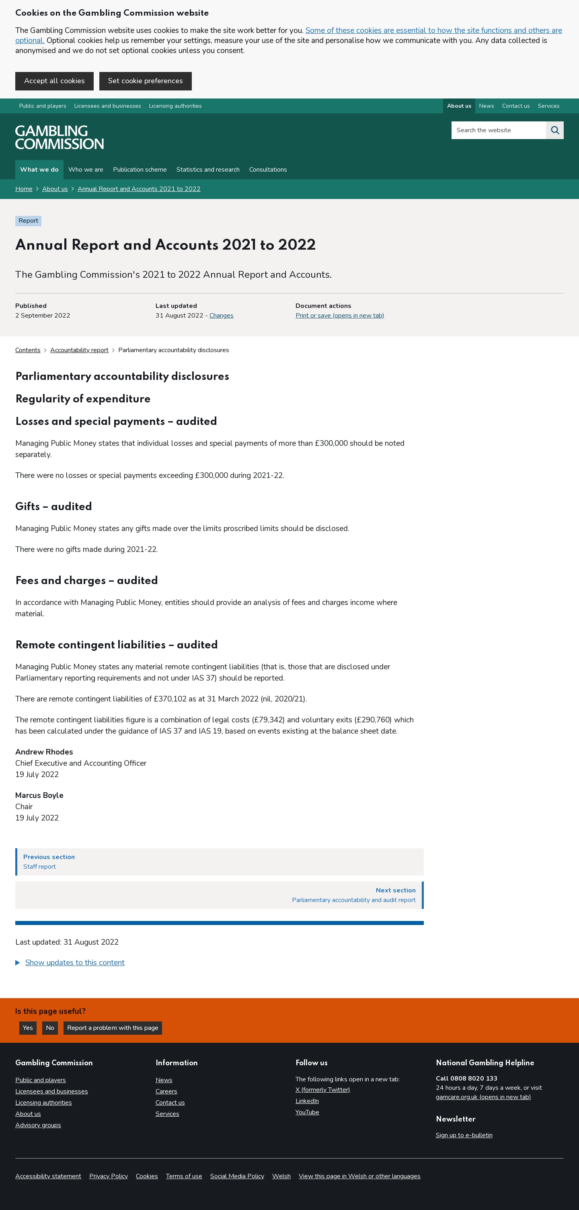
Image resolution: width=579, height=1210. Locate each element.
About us (55, 189)
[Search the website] (555, 130)
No (52, 1027)
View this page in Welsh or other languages (360, 1176)
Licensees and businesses (107, 106)
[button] (70, 963)
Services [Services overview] (549, 106)
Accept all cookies (54, 81)
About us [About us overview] (459, 106)
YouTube (307, 1112)
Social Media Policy (237, 1176)
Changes (221, 315)
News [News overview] (486, 106)
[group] (219, 964)
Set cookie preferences (145, 81)
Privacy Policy (108, 1176)
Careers (166, 1091)
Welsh (281, 1176)
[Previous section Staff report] (219, 862)
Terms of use (184, 1176)
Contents (28, 350)
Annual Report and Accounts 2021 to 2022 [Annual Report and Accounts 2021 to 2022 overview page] (139, 189)
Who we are (85, 169)
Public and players (42, 106)
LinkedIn (307, 1101)
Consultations (268, 169)
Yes (30, 1027)
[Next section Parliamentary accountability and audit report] (219, 895)
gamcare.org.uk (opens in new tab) (483, 1097)
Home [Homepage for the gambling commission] (24, 189)
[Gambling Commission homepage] (59, 147)
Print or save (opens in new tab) (340, 315)
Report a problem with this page (112, 1027)
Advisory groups (38, 1125)
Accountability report (79, 350)
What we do (39, 169)
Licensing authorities (175, 106)
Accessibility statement (48, 1176)
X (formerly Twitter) (323, 1089)
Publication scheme (140, 169)
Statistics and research (208, 169)
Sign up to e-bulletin (464, 1135)
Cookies (147, 1176)
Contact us (170, 1102)
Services (167, 1114)
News (164, 1080)
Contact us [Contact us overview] (516, 106)
